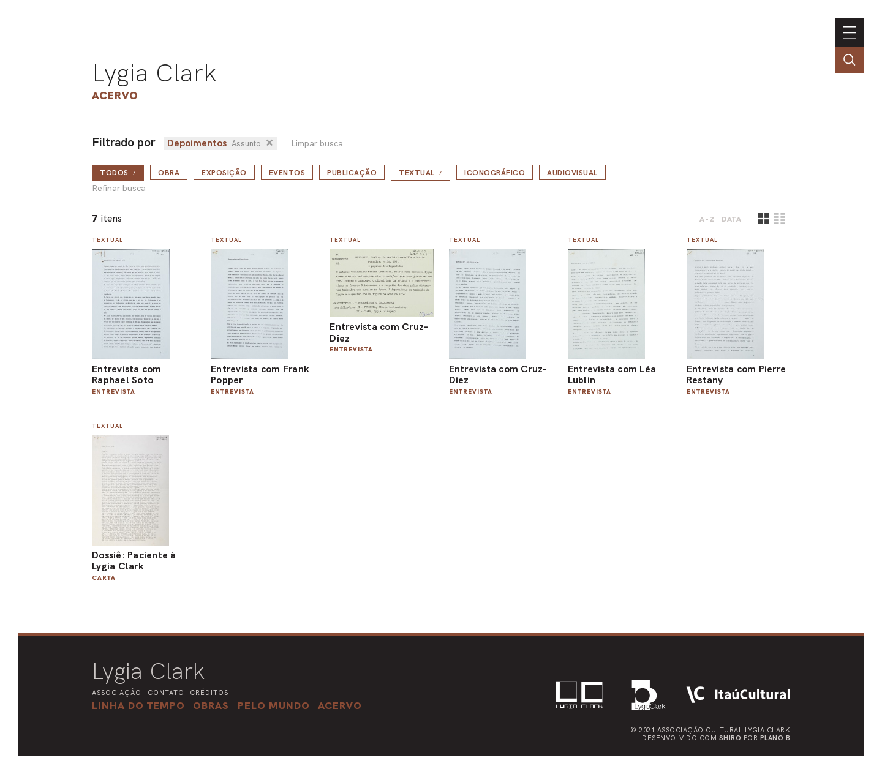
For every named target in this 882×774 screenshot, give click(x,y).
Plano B (775, 738)
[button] (274, 705)
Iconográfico (494, 173)
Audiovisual (572, 173)
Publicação (352, 173)
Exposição (224, 173)
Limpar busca (317, 143)
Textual (420, 173)
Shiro (730, 738)
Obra (168, 173)
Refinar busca (119, 188)
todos (118, 173)
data (732, 219)
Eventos (287, 173)
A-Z (707, 219)
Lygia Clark (154, 73)
